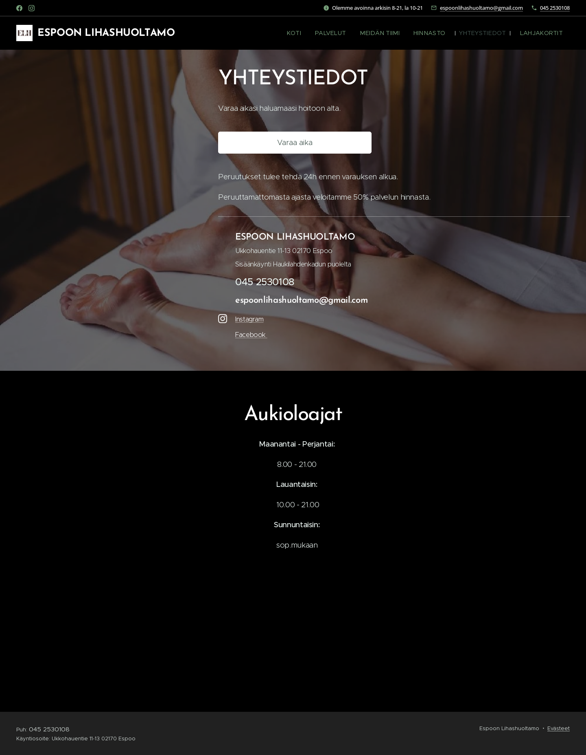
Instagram (249, 319)
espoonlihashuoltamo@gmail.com (481, 7)
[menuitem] (312, 33)
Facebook (251, 334)
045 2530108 (555, 7)
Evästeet (558, 728)
